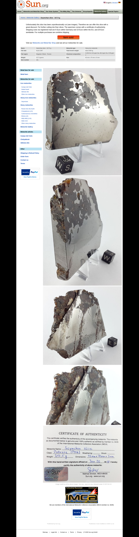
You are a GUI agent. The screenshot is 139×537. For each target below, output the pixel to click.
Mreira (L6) (24, 116)
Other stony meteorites (28, 123)
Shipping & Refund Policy (30, 153)
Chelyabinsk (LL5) (27, 111)
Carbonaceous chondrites (29, 113)
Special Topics (113, 11)
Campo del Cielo (26, 87)
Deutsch (115, 3)
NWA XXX (24, 121)
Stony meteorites (27, 105)
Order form (24, 156)
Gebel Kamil (25, 89)
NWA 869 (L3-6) (26, 118)
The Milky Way (65, 11)
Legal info (54, 532)
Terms (23, 163)
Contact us (24, 160)
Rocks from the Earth (28, 109)
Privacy (79, 532)
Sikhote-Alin (25, 92)
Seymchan (24, 101)
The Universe (76, 11)
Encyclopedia (88, 11)
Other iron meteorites (28, 94)
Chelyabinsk (25, 139)
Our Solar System (52, 11)
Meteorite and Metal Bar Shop (33, 11)
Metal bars (24, 74)
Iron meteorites (26, 83)
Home (19, 11)
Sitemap (45, 532)
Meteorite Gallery (100, 11)
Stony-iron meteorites (28, 98)
